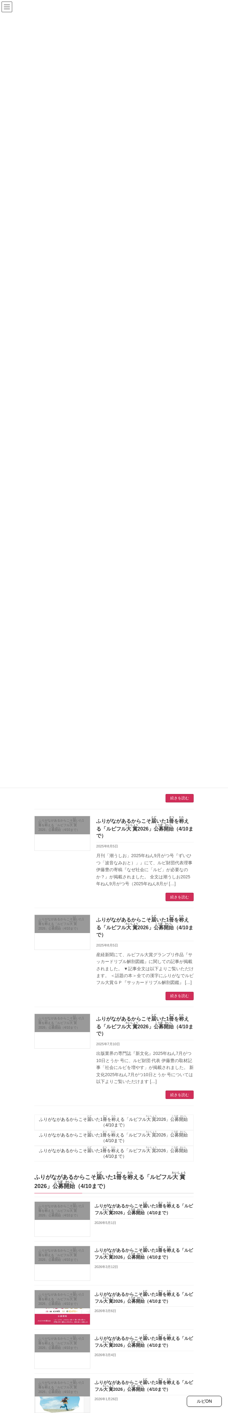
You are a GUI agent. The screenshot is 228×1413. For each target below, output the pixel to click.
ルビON (204, 1401)
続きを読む (179, 798)
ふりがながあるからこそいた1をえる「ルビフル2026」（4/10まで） (61, 825)
